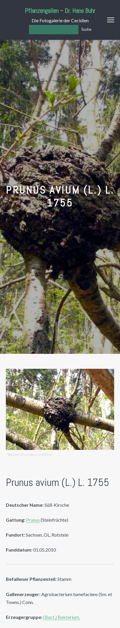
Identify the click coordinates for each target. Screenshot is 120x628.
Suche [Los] (86, 29)
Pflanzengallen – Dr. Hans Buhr (60, 11)
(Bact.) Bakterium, (61, 617)
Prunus (33, 520)
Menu (110, 20)
